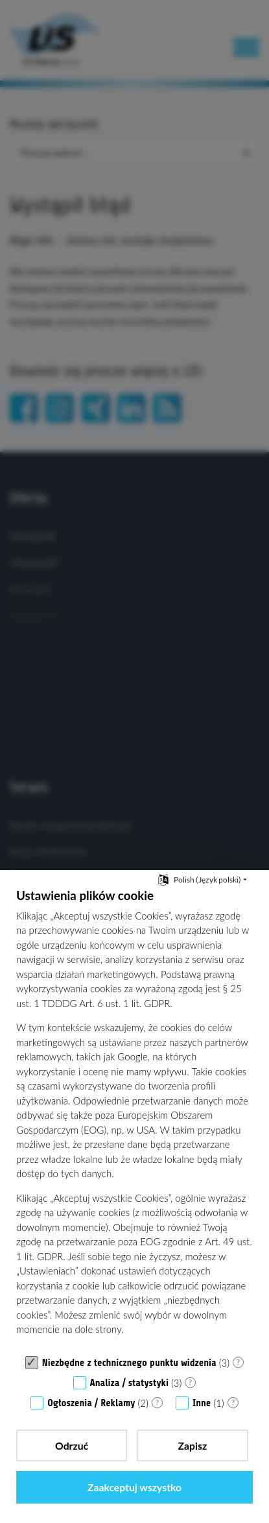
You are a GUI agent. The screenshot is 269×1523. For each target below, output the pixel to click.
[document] (134, 1118)
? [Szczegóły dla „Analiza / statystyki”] (190, 1382)
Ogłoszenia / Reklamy (91, 1403)
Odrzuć (71, 1445)
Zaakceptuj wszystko (134, 1487)
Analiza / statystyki (129, 1383)
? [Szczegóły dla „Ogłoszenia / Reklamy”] (157, 1402)
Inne (202, 1403)
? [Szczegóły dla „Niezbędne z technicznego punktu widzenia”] (238, 1362)
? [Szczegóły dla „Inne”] (233, 1402)
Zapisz (192, 1445)
